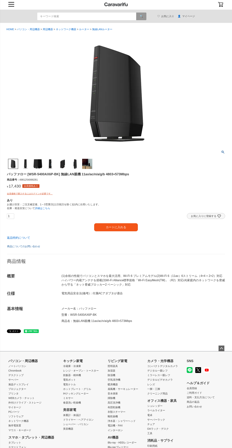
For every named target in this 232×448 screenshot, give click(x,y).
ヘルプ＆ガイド (198, 383)
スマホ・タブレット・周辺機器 (31, 437)
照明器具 (113, 366)
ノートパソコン (17, 366)
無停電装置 (14, 425)
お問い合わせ (194, 406)
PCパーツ (13, 411)
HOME (10, 29)
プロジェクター (17, 389)
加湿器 (111, 370)
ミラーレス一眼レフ (158, 375)
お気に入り (165, 16)
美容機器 (68, 428)
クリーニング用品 (157, 393)
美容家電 (69, 410)
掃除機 (111, 398)
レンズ (151, 384)
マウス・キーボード (19, 430)
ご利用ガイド (194, 392)
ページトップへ (221, 348)
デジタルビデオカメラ (160, 379)
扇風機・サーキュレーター (123, 389)
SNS (190, 361)
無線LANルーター (102, 29)
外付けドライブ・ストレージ (24, 402)
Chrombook (14, 370)
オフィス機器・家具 (162, 401)
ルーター (84, 29)
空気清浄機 (114, 379)
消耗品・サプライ (160, 440)
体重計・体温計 (72, 415)
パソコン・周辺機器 (28, 29)
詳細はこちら (42, 208)
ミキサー (68, 398)
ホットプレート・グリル (77, 389)
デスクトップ (16, 375)
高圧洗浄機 (114, 402)
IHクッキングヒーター (76, 393)
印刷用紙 (152, 445)
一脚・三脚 (153, 389)
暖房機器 (113, 384)
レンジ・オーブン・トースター (81, 370)
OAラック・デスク (158, 428)
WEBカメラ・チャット (21, 398)
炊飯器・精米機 (72, 375)
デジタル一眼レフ (157, 370)
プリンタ (13, 393)
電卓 (149, 415)
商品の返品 (193, 401)
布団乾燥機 (114, 407)
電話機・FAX (115, 425)
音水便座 (113, 393)
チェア (151, 424)
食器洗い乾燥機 (72, 402)
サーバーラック (156, 419)
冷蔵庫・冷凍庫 (72, 366)
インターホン (115, 430)
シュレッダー (155, 405)
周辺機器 (48, 29)
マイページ (186, 16)
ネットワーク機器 (66, 29)
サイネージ (14, 407)
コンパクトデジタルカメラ (162, 366)
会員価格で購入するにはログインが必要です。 (30, 193)
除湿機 (111, 375)
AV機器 (113, 437)
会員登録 (192, 388)
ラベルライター (156, 410)
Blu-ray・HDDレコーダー (122, 442)
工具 (149, 433)
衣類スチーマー (116, 411)
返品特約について (18, 237)
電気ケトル (69, 384)
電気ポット (69, 379)
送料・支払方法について (201, 397)
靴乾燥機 (113, 416)
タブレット (14, 442)
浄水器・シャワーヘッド (122, 420)
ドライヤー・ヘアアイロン (78, 419)
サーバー (13, 379)
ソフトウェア (16, 416)
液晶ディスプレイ (18, 384)
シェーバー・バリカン (76, 424)
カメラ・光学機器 (160, 361)
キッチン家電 (73, 361)
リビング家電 (117, 361)
